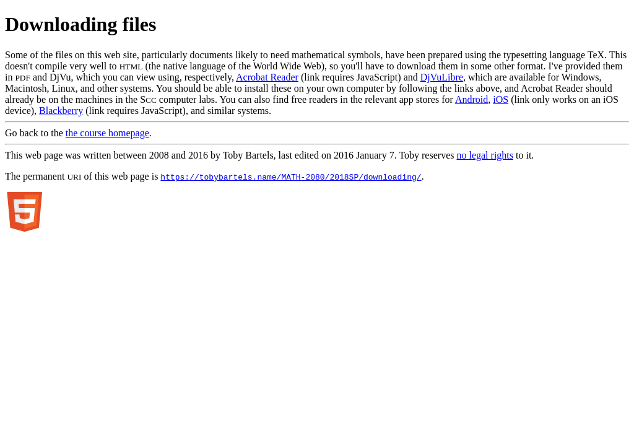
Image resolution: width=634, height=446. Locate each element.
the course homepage (107, 133)
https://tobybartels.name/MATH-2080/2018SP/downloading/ (290, 176)
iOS (500, 99)
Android (471, 99)
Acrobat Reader (267, 77)
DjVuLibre (441, 77)
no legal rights (484, 155)
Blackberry (61, 110)
